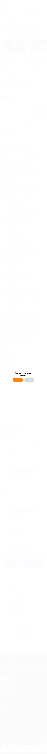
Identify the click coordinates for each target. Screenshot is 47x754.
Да (18, 380)
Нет (29, 380)
